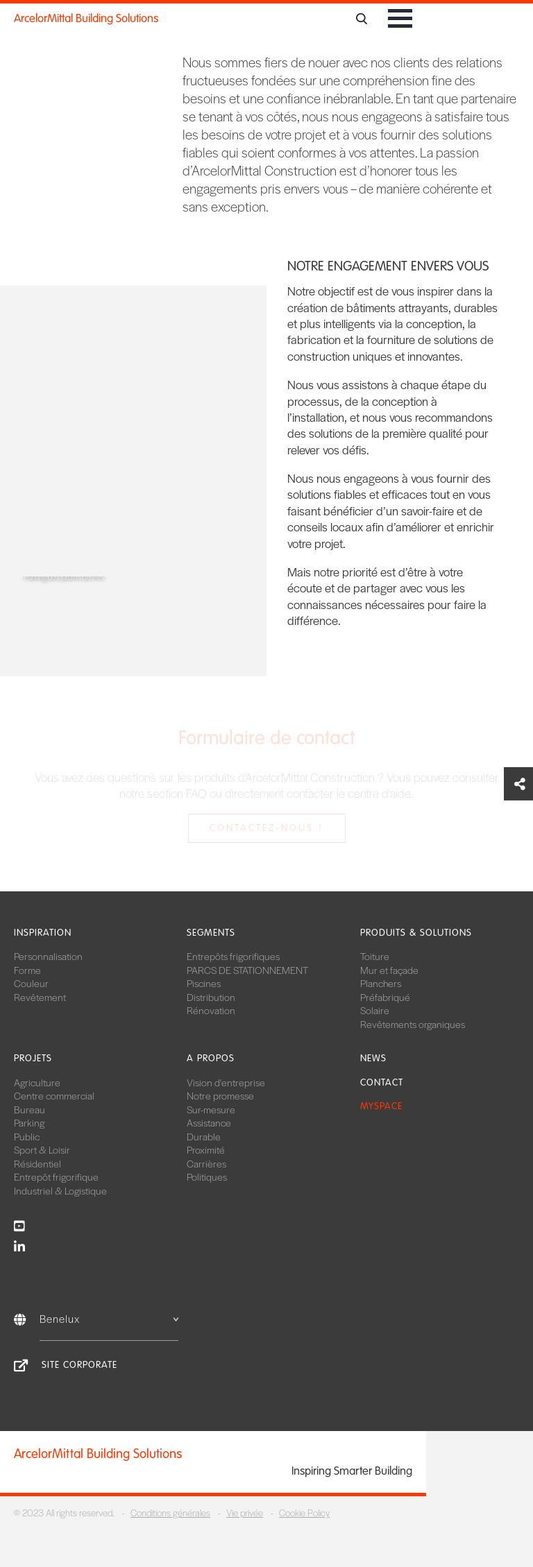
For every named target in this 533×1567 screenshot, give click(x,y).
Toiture (374, 956)
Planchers (380, 983)
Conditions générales (170, 1512)
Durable (204, 1136)
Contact (381, 1082)
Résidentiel (37, 1163)
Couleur (31, 983)
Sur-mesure (211, 1109)
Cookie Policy (304, 1512)
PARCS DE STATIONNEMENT (247, 970)
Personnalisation (48, 956)
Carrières (206, 1163)
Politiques (207, 1176)
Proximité (206, 1149)
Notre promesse (220, 1095)
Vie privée (244, 1512)
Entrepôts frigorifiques (233, 956)
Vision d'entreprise (226, 1082)
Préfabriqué (385, 997)
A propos (211, 1058)
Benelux (109, 1318)
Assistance (209, 1122)
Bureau (29, 1109)
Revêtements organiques (412, 1024)
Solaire (374, 1010)
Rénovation (211, 1010)
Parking (29, 1122)
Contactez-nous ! (266, 828)
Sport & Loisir (42, 1149)
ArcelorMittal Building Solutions (86, 18)
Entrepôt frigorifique (56, 1176)
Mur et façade (389, 970)
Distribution (211, 997)
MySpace (381, 1106)
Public (27, 1136)
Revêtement (40, 997)
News (373, 1058)
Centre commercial (54, 1095)
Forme (27, 970)
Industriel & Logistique (60, 1190)
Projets (33, 1058)
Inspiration (42, 933)
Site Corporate (79, 1365)
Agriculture (37, 1082)
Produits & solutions (416, 933)
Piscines (204, 983)
